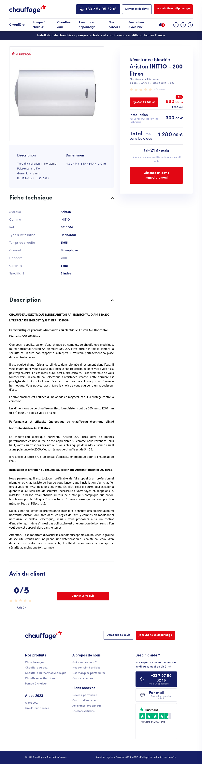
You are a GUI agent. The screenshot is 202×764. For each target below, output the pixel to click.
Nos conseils (114, 25)
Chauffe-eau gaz (36, 667)
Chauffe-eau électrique (40, 678)
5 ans (36, 173)
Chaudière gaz (34, 662)
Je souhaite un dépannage (173, 8)
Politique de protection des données (158, 757)
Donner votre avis (83, 596)
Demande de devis (137, 8)
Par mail (161, 695)
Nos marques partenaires (88, 673)
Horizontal (50, 163)
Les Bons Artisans (83, 711)
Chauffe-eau (64, 25)
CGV (135, 757)
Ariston (139, 67)
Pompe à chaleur (39, 25)
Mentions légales (104, 757)
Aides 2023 (31, 702)
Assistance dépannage (87, 25)
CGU (128, 757)
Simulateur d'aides (37, 708)
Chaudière (17, 24)
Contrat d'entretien (84, 700)
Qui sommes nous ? (84, 662)
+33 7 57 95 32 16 (101, 9)
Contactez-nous (82, 678)
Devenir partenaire (84, 695)
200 (172, 83)
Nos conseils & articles (86, 667)
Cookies (120, 757)
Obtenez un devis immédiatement (156, 175)
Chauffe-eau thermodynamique (45, 673)
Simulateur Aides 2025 (136, 25)
